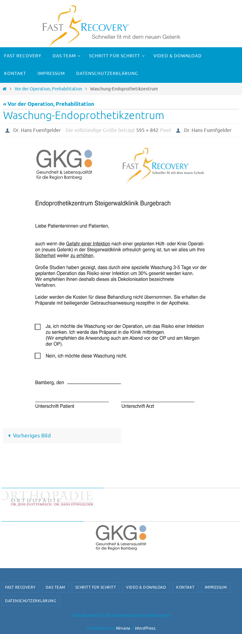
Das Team (55, 587)
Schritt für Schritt (95, 587)
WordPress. (145, 628)
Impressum (216, 587)
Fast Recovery (20, 587)
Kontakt (185, 587)
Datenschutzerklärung (30, 600)
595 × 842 (147, 130)
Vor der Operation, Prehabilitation (48, 89)
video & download (146, 587)
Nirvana (123, 628)
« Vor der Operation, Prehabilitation (48, 104)
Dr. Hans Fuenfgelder (37, 130)
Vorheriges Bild (28, 435)
